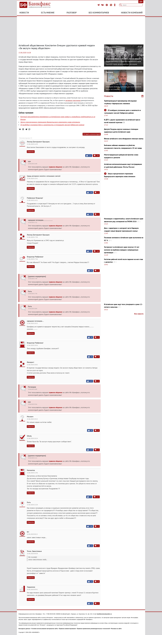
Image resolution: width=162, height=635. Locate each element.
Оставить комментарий (91, 134)
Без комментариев (99, 12)
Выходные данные (24, 628)
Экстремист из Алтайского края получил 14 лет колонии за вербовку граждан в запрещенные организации (121, 250)
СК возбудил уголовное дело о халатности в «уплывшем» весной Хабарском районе (52, 125)
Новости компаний (132, 12)
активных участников (73, 100)
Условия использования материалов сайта (44, 628)
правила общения (55, 167)
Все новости (138, 314)
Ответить (30, 152)
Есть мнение (47, 12)
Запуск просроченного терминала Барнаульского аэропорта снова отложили (50, 122)
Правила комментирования (67, 628)
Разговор (72, 12)
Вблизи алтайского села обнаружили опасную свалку (123, 139)
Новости (24, 12)
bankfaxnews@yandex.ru (104, 614)
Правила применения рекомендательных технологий (93, 628)
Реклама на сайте (116, 628)
